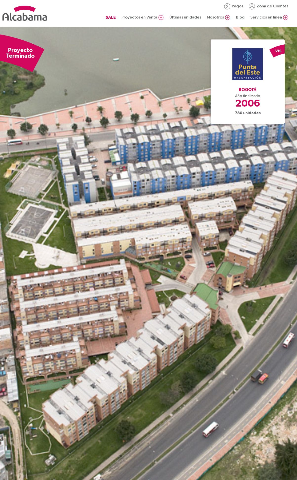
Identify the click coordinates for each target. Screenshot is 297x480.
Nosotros (215, 17)
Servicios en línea (266, 17)
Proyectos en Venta (139, 17)
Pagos (237, 6)
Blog (240, 17)
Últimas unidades (185, 17)
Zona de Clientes (272, 6)
